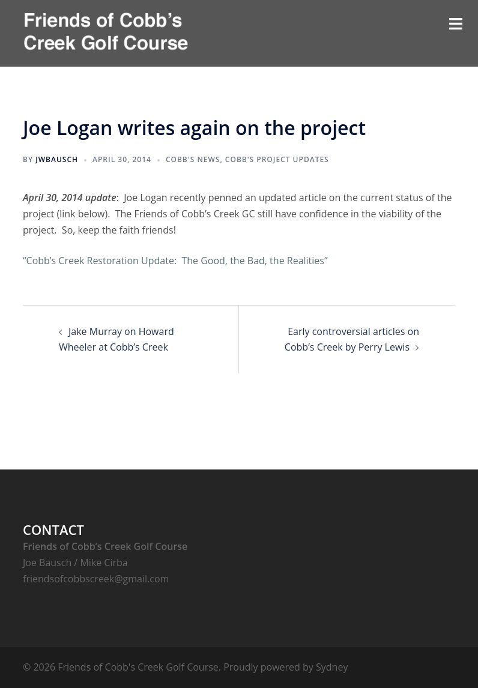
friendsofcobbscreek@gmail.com (96, 578)
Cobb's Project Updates (277, 159)
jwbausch (56, 159)
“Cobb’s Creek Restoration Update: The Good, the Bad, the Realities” (175, 260)
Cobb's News (193, 159)
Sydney (332, 667)
